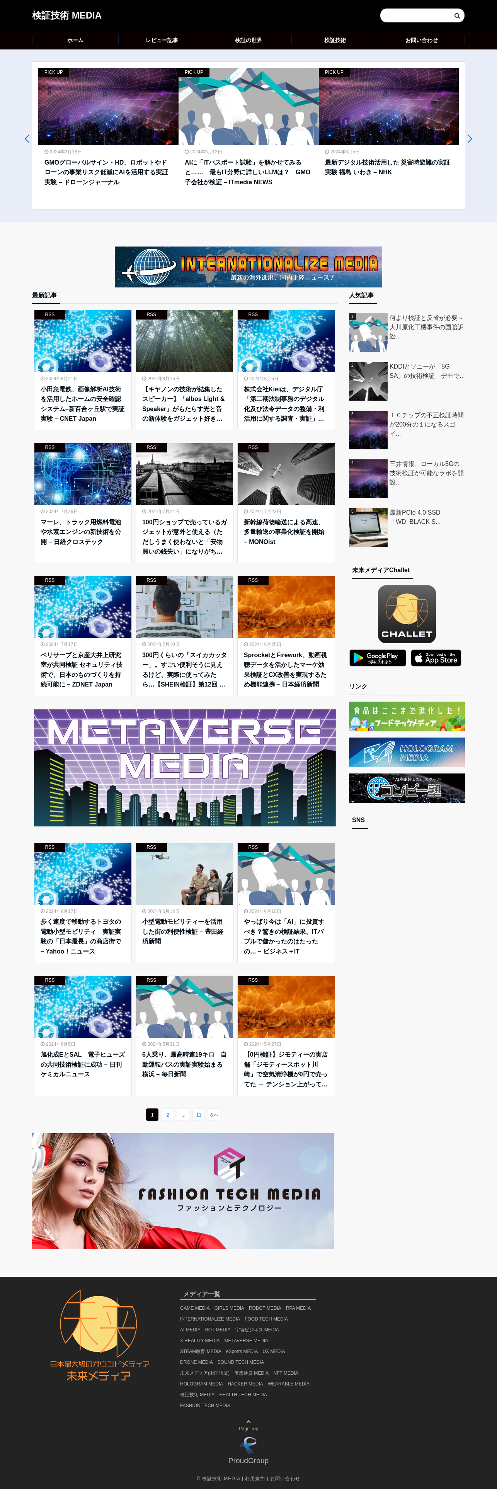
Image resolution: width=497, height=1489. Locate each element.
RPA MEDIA (298, 1308)
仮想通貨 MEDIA (251, 1373)
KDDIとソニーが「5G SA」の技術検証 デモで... (427, 371)
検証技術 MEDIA (67, 15)
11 (198, 1115)
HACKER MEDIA (245, 1384)
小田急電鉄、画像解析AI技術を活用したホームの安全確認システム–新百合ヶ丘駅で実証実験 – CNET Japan (82, 404)
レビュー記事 (162, 40)
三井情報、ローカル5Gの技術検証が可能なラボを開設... (427, 473)
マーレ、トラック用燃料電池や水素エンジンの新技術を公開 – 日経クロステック (81, 532)
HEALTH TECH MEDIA (243, 1394)
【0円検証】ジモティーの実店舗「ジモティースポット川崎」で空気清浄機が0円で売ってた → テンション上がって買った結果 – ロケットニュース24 (286, 1070)
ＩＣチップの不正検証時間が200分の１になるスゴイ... (427, 424)
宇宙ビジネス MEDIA (257, 1330)
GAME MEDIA (195, 1308)
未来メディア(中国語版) (205, 1373)
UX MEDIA (273, 1351)
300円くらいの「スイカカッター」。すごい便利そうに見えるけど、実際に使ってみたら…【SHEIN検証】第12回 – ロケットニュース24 (184, 671)
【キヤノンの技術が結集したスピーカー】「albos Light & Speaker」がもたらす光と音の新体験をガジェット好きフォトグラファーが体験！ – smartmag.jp (183, 405)
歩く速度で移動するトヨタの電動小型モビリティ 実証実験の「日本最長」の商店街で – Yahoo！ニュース (81, 936)
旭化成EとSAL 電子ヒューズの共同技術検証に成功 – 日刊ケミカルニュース (83, 1064)
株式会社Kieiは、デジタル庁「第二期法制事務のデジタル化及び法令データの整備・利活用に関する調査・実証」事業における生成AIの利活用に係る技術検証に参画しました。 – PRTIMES (284, 405)
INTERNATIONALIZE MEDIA (210, 1319)
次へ (214, 1115)
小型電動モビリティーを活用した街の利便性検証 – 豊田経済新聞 (182, 931)
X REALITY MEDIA (200, 1340)
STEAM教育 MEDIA (200, 1351)
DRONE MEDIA (196, 1362)
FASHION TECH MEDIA (205, 1405)
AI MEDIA (190, 1330)
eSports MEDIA (242, 1351)
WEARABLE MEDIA (289, 1384)
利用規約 (255, 1478)
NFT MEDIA (285, 1373)
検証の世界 (248, 40)
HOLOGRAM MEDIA (201, 1384)
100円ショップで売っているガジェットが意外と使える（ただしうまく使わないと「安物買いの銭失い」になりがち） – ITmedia (184, 538)
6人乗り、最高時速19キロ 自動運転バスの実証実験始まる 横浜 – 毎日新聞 (184, 1064)
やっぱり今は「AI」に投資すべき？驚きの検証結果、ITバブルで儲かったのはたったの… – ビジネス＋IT (284, 936)
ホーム (75, 40)
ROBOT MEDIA (265, 1308)
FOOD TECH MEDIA (266, 1319)
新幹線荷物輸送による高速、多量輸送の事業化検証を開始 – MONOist (284, 532)
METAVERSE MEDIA (247, 1340)
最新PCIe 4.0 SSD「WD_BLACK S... (415, 517)
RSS (50, 314)
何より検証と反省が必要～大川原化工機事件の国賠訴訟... (427, 327)
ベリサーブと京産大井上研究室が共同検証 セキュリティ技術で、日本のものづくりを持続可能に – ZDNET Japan (82, 670)
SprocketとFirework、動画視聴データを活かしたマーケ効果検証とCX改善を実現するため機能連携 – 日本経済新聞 (285, 670)
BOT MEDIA (218, 1330)
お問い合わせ (421, 40)
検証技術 (335, 40)
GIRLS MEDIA (229, 1308)
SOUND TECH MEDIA (241, 1362)
